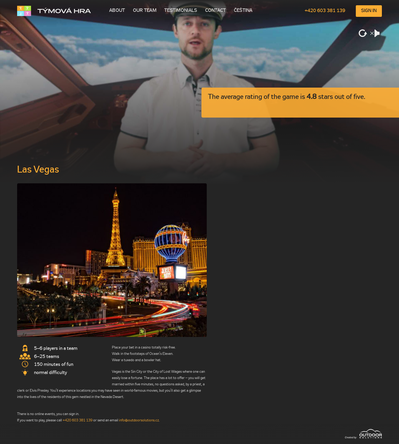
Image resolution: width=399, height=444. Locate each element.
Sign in (369, 11)
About (117, 11)
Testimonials (180, 11)
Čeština (243, 11)
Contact (215, 11)
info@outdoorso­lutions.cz (139, 420)
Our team (144, 11)
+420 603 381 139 (325, 11)
